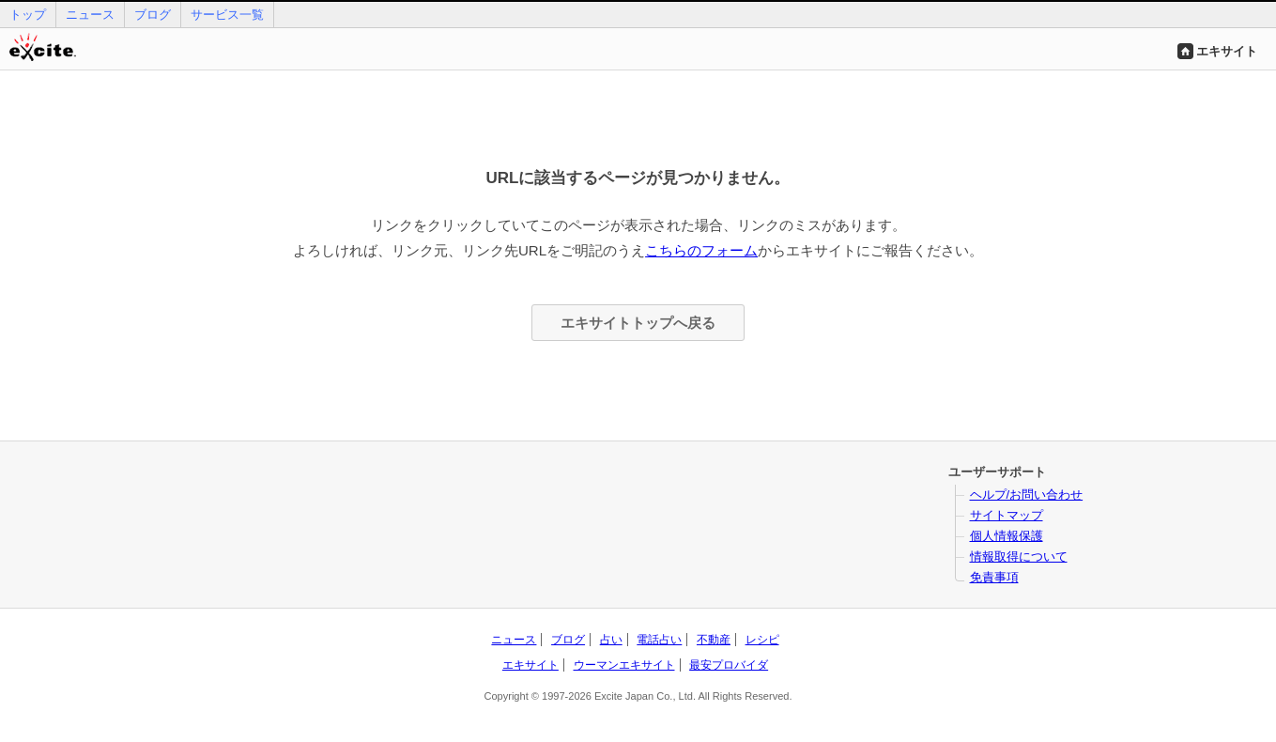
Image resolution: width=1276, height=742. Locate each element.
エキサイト (1226, 51)
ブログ (152, 15)
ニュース (90, 15)
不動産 (713, 639)
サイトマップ (1006, 515)
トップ (27, 15)
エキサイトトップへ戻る (638, 323)
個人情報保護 (1006, 536)
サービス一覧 (227, 15)
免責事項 (994, 577)
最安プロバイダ (728, 665)
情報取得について (1019, 556)
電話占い (659, 639)
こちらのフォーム (701, 250)
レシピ (762, 639)
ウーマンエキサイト (624, 665)
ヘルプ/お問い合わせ (1027, 494)
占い (611, 639)
